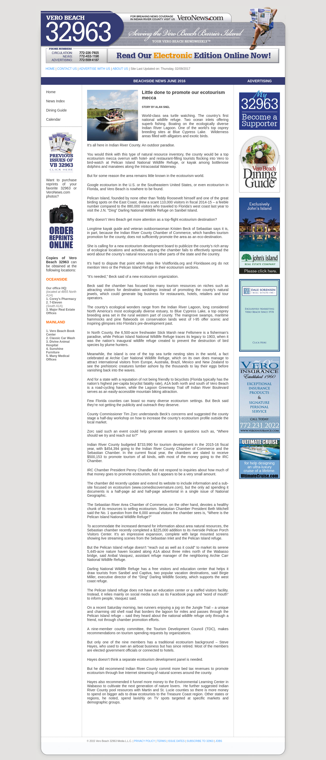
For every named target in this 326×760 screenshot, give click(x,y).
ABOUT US (120, 69)
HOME (50, 69)
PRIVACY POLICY (144, 741)
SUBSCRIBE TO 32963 (200, 741)
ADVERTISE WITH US (94, 69)
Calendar (53, 119)
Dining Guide (56, 110)
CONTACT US (67, 69)
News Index (55, 101)
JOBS (218, 741)
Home (51, 92)
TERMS (161, 741)
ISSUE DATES (176, 741)
